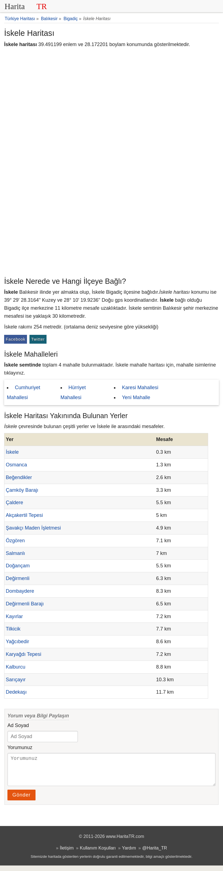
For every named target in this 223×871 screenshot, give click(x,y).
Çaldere (14, 502)
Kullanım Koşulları (98, 853)
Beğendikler (19, 477)
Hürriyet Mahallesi (73, 392)
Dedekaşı (16, 692)
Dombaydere (20, 591)
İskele (12, 452)
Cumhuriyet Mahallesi (23, 392)
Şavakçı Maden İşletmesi (33, 528)
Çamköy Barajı (22, 490)
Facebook (15, 339)
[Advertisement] (111, 233)
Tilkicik (13, 629)
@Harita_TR (154, 853)
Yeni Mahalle (136, 397)
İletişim (67, 853)
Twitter (38, 339)
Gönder (21, 800)
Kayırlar (14, 616)
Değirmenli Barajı (25, 604)
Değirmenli (17, 578)
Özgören (15, 540)
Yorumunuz (19, 747)
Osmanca (16, 464)
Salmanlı (15, 553)
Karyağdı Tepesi (23, 654)
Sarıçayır (16, 679)
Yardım (129, 853)
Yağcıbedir (17, 641)
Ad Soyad (18, 725)
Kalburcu (15, 667)
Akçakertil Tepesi (24, 515)
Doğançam (18, 565)
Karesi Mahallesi (140, 387)
